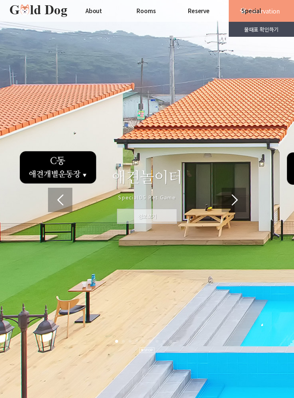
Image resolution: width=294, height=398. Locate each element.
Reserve (199, 11)
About (94, 11)
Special (251, 11)
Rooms (146, 11)
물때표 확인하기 (261, 29)
